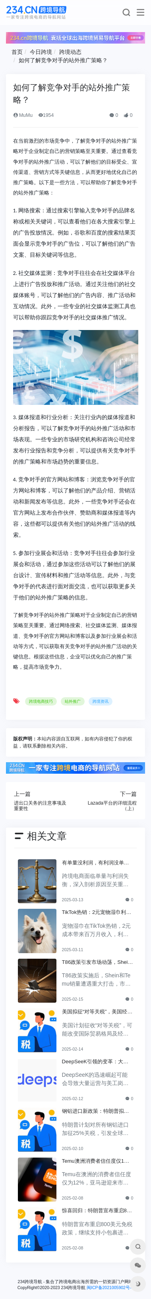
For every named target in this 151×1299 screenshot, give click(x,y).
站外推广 (73, 701)
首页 (17, 52)
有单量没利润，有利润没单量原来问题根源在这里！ (95, 863)
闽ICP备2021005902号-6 (110, 1287)
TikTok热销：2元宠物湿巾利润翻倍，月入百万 (97, 912)
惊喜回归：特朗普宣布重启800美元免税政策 (97, 1211)
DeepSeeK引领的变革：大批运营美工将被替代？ (95, 1062)
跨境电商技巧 (41, 701)
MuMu (23, 115)
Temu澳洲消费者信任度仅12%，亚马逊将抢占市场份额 (94, 1161)
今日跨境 (41, 52)
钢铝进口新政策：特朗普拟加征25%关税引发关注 (95, 1111)
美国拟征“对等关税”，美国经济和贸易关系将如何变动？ (97, 1012)
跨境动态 (70, 52)
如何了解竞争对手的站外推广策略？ (63, 60)
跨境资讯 (100, 701)
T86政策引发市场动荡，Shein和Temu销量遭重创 (96, 962)
